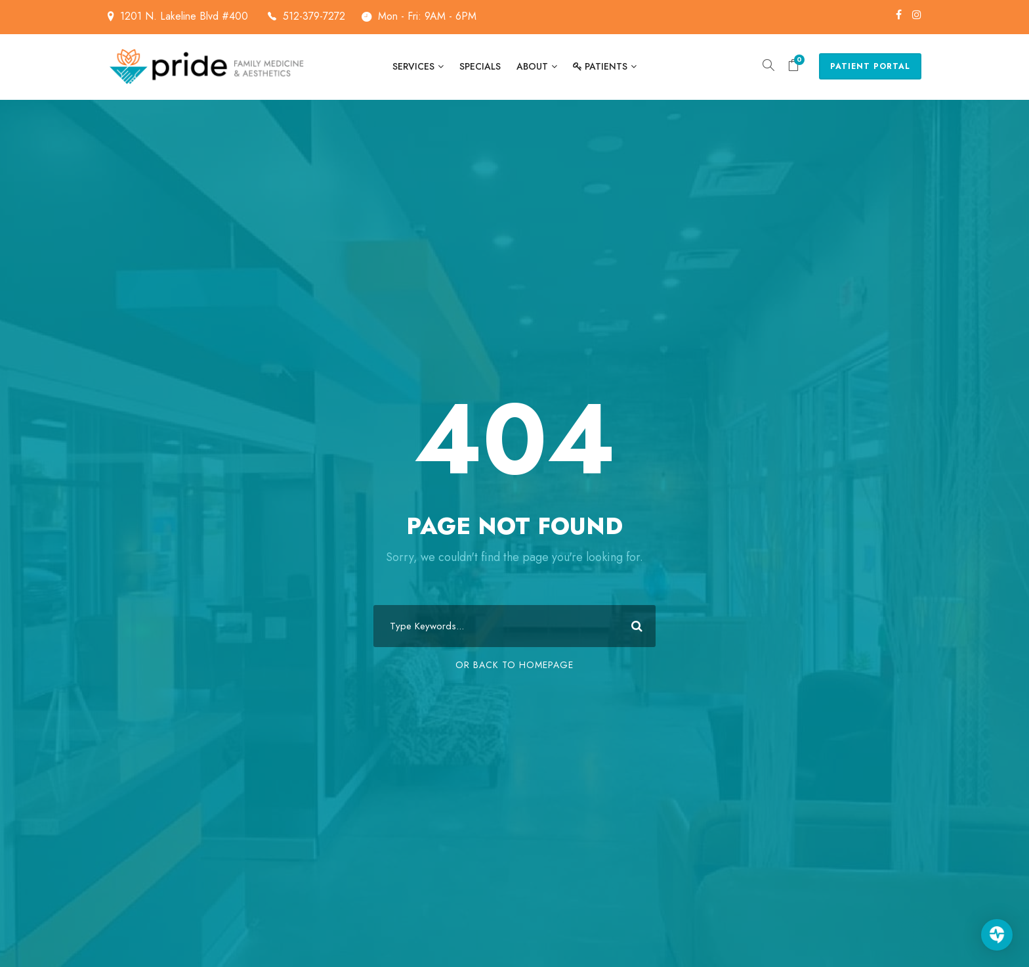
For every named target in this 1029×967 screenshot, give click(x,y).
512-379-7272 (314, 16)
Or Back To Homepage (514, 664)
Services (413, 66)
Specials (480, 66)
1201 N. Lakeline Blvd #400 (198, 16)
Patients (600, 66)
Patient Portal (870, 66)
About (532, 66)
